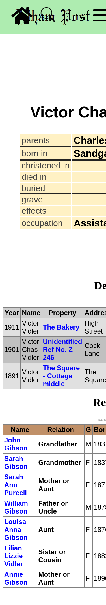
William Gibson (16, 507)
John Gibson (16, 444)
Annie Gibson (16, 578)
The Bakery (61, 327)
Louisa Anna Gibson (16, 529)
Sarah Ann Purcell (15, 485)
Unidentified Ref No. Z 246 (62, 349)
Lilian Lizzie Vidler (13, 556)
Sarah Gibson (16, 462)
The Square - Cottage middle (61, 376)
